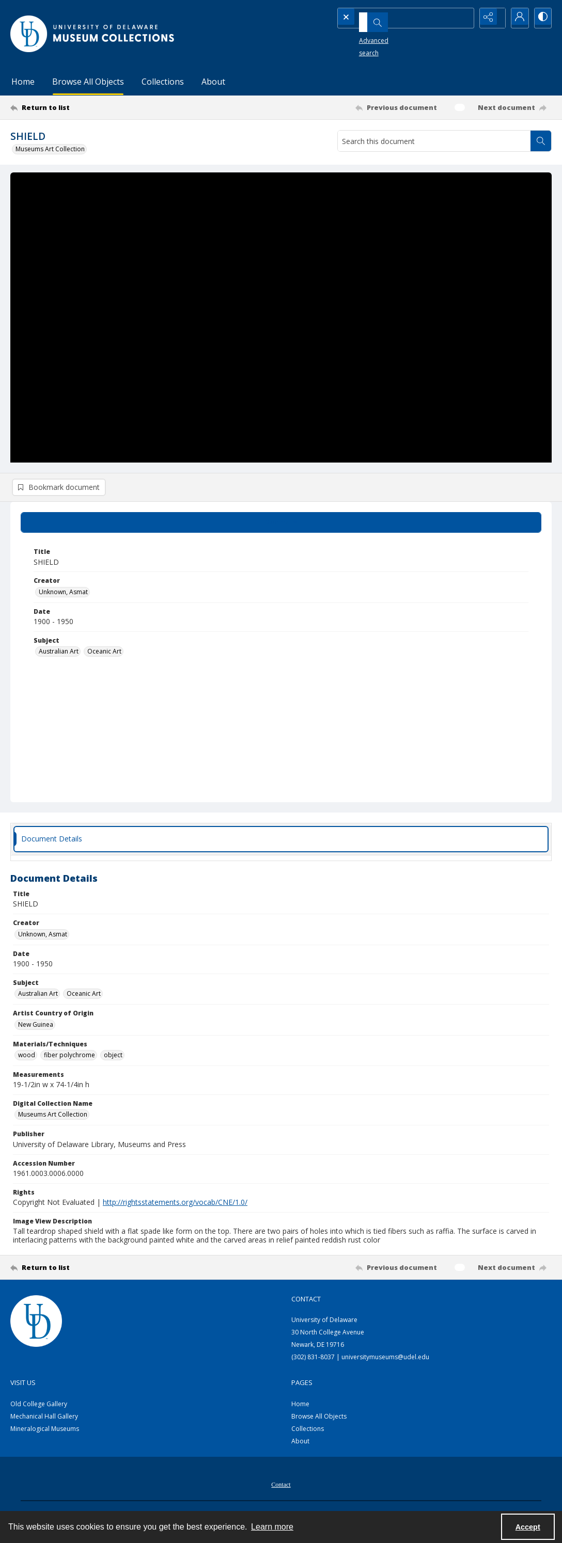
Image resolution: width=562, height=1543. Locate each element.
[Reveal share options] (489, 18)
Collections (163, 81)
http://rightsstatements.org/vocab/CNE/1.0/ (175, 1205)
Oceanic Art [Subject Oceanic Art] (104, 653)
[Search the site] (388, 18)
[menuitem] (280, 1486)
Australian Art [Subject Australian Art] (59, 653)
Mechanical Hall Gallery (44, 1418)
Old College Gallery (38, 1406)
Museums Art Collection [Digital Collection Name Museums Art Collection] (52, 1116)
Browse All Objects (88, 81)
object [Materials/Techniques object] (113, 1057)
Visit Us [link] (23, 1385)
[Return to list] (84, 107)
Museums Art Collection (50, 149)
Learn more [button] (272, 1526)
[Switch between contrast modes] (541, 18)
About (213, 81)
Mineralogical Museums (44, 1431)
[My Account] (515, 18)
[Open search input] (464, 18)
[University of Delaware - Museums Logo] (93, 33)
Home (23, 81)
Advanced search (369, 36)
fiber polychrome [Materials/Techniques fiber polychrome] (69, 1057)
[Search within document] (540, 141)
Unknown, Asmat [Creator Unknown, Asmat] (63, 594)
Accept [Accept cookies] (528, 1527)
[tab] (281, 525)
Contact (280, 1487)
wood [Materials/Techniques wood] (26, 1057)
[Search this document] (434, 141)
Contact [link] (306, 1301)
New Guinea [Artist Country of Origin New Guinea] (35, 1027)
